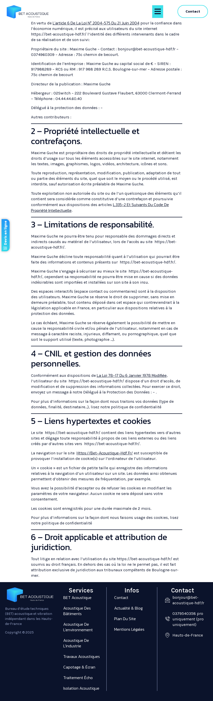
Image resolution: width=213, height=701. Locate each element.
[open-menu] (157, 11)
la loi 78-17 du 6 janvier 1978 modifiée (132, 375)
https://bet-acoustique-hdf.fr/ (105, 453)
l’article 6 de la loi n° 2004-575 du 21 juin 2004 (96, 23)
